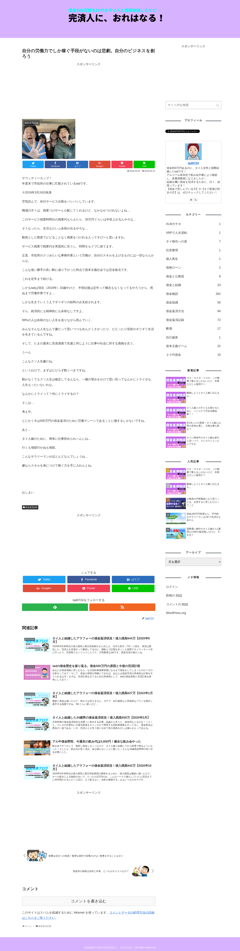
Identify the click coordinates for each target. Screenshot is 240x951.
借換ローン (193, 267)
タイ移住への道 (193, 241)
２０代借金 (193, 354)
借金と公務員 (193, 276)
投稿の (174, 595)
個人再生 (193, 259)
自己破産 (193, 337)
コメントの (177, 604)
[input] (193, 105)
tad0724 (193, 163)
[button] (218, 105)
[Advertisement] (88, 90)
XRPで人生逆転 (193, 232)
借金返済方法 (193, 311)
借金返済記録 (31, 507)
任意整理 (193, 250)
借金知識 (193, 302)
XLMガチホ (193, 224)
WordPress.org (176, 613)
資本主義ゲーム (193, 346)
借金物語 (193, 293)
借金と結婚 (193, 285)
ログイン (172, 586)
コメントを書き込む (88, 901)
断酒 (193, 328)
